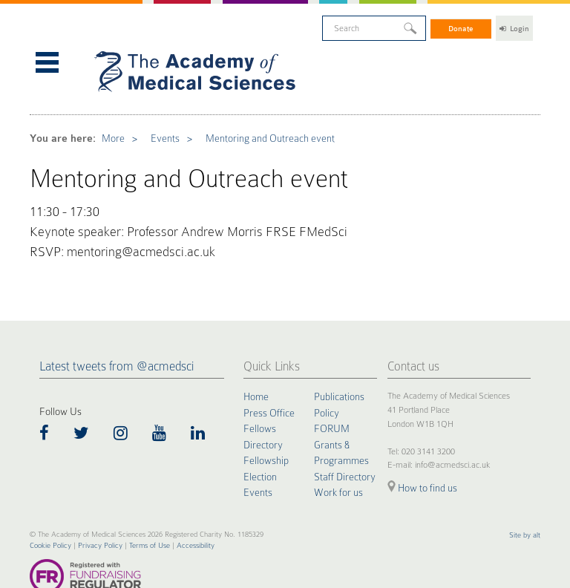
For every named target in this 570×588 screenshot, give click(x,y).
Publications (339, 354)
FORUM (332, 385)
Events (151, 119)
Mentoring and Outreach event (243, 119)
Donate (461, 25)
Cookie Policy (50, 501)
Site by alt (524, 490)
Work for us (338, 448)
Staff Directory (345, 433)
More (104, 119)
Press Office (269, 370)
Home (256, 354)
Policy (326, 370)
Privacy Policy (100, 501)
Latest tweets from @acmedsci (116, 323)
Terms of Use (149, 501)
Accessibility (195, 501)
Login (514, 25)
